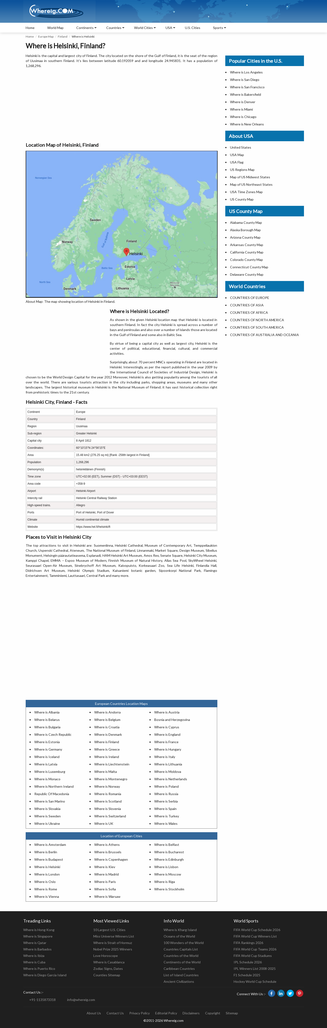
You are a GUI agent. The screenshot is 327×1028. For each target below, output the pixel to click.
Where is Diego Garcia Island (44, 975)
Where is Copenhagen (111, 859)
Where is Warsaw (107, 896)
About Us (94, 1013)
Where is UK (103, 823)
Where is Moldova (167, 772)
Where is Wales (166, 823)
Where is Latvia (45, 764)
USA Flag (237, 162)
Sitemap (232, 1013)
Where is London (47, 874)
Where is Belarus (47, 720)
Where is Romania (107, 794)
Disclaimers (191, 1013)
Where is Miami (241, 109)
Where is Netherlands (170, 779)
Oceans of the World (179, 936)
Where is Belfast (166, 845)
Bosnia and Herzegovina (172, 720)
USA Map (237, 155)
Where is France (166, 742)
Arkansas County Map (246, 245)
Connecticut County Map (249, 267)
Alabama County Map (246, 222)
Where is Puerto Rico (39, 968)
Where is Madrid (106, 874)
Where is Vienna (46, 896)
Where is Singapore (38, 936)
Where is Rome (45, 889)
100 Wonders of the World (184, 943)
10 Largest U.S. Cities (109, 930)
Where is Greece (107, 749)
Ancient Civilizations (179, 981)
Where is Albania (46, 712)
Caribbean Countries (179, 968)
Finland (62, 36)
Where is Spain (165, 809)
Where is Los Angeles (246, 72)
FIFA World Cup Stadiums (253, 956)
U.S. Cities (192, 28)
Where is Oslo (45, 882)
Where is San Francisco (247, 87)
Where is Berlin (45, 852)
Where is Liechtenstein (111, 764)
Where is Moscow (167, 874)
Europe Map (46, 36)
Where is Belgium (107, 720)
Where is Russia (166, 794)
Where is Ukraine (47, 823)
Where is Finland (106, 742)
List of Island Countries (181, 975)
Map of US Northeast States (251, 184)
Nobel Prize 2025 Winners (112, 949)
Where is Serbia (166, 801)
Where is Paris (105, 882)
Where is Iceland (46, 757)
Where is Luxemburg (49, 772)
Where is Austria (166, 712)
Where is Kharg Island (180, 930)
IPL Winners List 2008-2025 (255, 968)
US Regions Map (242, 170)
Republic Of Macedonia (51, 794)
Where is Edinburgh (169, 859)
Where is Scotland (108, 801)
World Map (55, 28)
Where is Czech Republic (52, 734)
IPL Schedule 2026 (248, 962)
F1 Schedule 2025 (247, 975)
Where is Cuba (34, 962)
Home (30, 28)
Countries (113, 28)
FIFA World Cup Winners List (255, 936)
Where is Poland (166, 786)
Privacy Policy (139, 1013)
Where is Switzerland (110, 816)
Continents (85, 28)
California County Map (246, 252)
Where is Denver (242, 102)
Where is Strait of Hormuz (112, 943)
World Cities (143, 28)
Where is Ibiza (33, 956)
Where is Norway (107, 786)
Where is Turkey (166, 816)
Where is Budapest (48, 859)
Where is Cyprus (166, 727)
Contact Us (115, 1013)
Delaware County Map (246, 274)
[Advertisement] (121, 105)
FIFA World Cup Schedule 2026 (257, 930)
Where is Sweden (47, 816)
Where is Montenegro (110, 779)
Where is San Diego (244, 80)
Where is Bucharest (169, 852)
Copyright (212, 1013)
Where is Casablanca (109, 962)
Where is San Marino (49, 801)
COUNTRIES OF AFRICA (249, 312)
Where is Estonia (47, 742)
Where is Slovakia (47, 809)
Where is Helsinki (47, 867)
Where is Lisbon (166, 867)
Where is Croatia (106, 727)
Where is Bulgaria (47, 727)
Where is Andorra (107, 712)
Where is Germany (48, 749)
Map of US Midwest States (250, 177)
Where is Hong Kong (38, 930)
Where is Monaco (47, 779)
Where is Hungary (167, 749)
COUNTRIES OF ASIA (247, 305)
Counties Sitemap (106, 975)
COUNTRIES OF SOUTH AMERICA (257, 327)
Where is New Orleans (247, 124)
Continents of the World (182, 962)
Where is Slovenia (107, 809)
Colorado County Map (246, 260)
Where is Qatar (34, 943)
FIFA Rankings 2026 (248, 943)
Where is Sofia (105, 889)
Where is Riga (164, 882)
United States (240, 147)
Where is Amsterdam (50, 845)
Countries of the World (181, 956)
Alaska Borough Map (245, 230)
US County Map (242, 199)
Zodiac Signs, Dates (108, 968)
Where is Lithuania (168, 764)
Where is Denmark (108, 734)
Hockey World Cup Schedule (255, 981)
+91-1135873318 (42, 1000)
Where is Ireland (106, 757)
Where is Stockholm (169, 889)
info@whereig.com (81, 1000)
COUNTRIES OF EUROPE (249, 298)
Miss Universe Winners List (113, 936)
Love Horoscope (105, 956)
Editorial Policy (166, 1013)
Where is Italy (164, 757)
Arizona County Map (245, 237)
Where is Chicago (243, 117)
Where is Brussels (107, 852)
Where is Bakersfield (245, 94)
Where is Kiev (104, 867)
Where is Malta (105, 772)
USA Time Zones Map (246, 192)
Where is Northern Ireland (54, 786)
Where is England (167, 734)
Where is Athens (107, 845)
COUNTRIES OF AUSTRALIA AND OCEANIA (264, 335)
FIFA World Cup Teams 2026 (255, 949)
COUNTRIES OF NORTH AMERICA (257, 320)
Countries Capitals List (181, 949)
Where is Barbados (37, 949)
